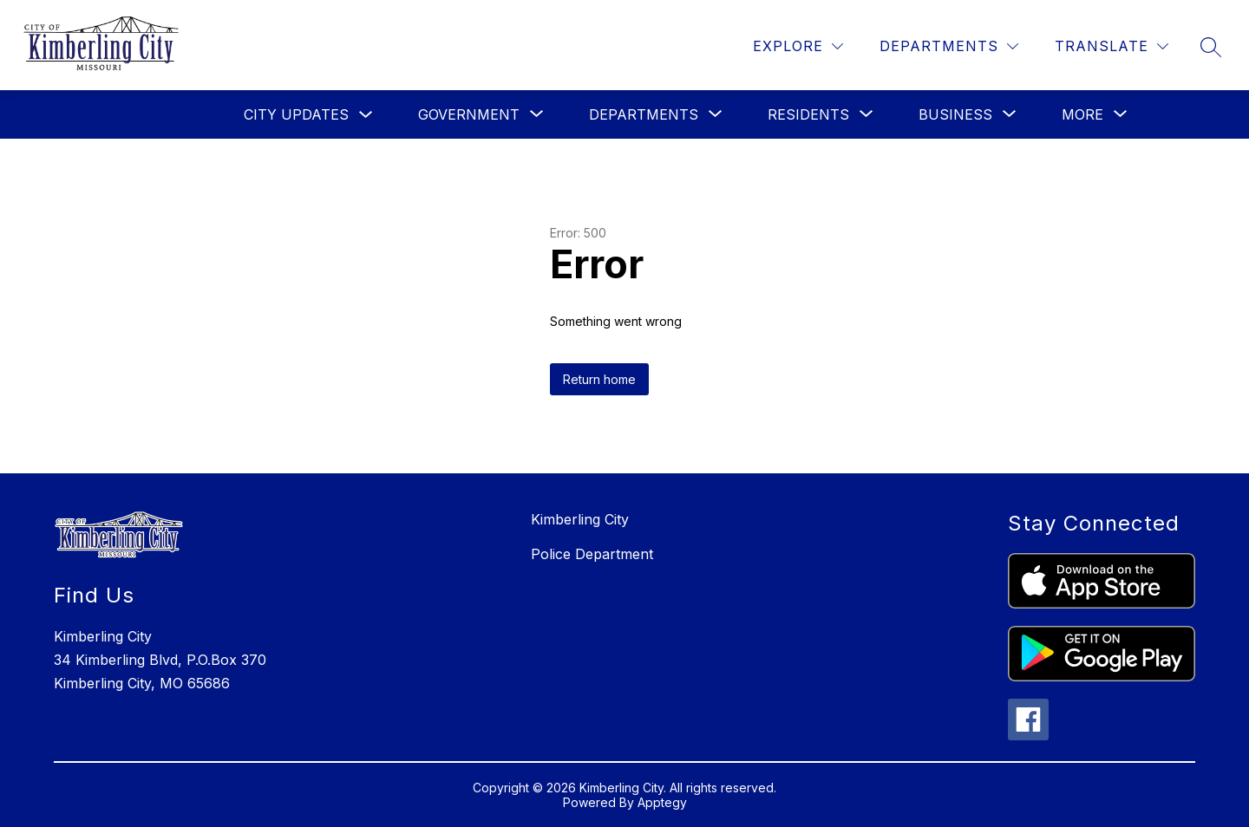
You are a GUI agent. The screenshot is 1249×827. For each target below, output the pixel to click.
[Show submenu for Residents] (808, 114)
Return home (599, 379)
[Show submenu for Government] (469, 114)
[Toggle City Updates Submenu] (366, 115)
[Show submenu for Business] (955, 114)
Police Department (592, 554)
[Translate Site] (1111, 46)
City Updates (296, 114)
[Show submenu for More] (1082, 114)
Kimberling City (580, 519)
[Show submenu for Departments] (643, 114)
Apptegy (662, 802)
